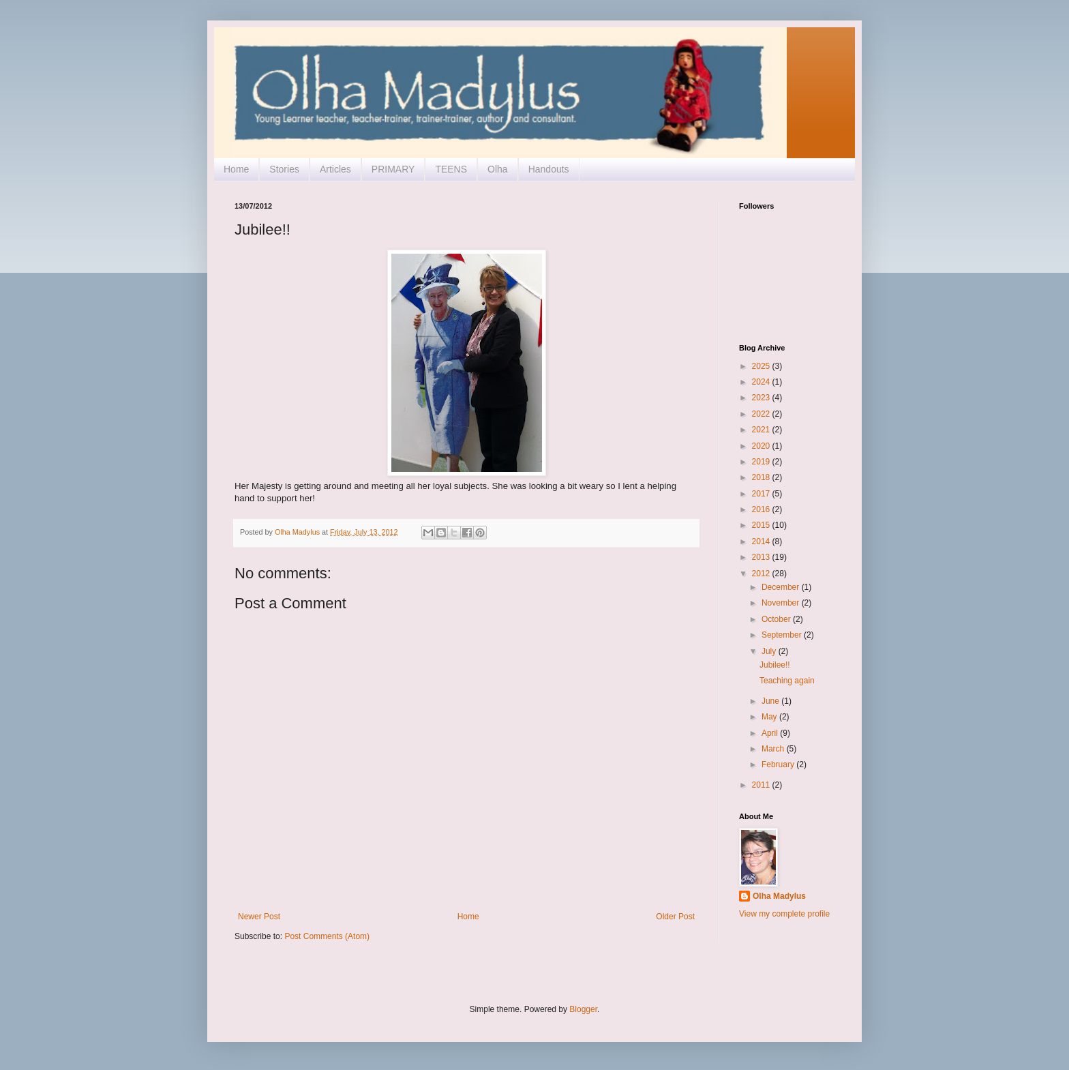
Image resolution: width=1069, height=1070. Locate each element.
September (783, 635)
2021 (762, 429)
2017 (762, 494)
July (770, 651)
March (774, 749)
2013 (762, 557)
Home (236, 169)
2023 (762, 397)
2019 (762, 461)
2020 (762, 446)
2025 (762, 366)
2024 (762, 382)
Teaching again (787, 680)
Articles (335, 169)
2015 (762, 525)
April (771, 733)
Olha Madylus (779, 896)
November (782, 603)
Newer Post (259, 916)
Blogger (583, 1009)
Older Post (675, 916)
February (779, 764)
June (771, 701)
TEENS (451, 169)
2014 (762, 541)
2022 (762, 414)
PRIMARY (393, 169)
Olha (497, 169)
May (770, 717)
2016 (762, 509)
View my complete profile (784, 914)
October (777, 619)
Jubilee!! (774, 665)
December (782, 587)
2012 (762, 573)
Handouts (548, 169)
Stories (284, 169)
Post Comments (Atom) (327, 936)
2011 (762, 785)
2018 (762, 477)
